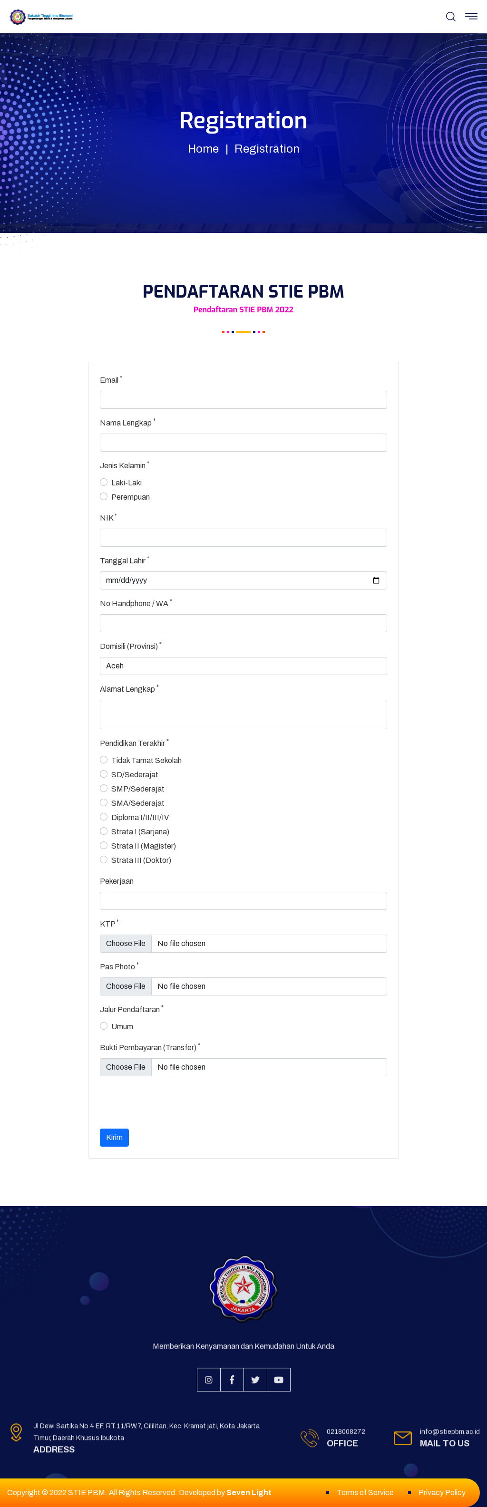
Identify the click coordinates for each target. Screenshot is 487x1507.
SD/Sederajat (134, 775)
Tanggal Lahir (124, 560)
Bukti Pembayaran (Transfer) (150, 1047)
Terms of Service (365, 1492)
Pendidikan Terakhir (134, 742)
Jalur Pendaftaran (132, 1009)
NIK (108, 517)
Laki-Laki (126, 483)
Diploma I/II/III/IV (140, 817)
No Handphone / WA (136, 603)
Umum (122, 1027)
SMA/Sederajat (138, 803)
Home (203, 149)
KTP (109, 923)
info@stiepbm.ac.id (450, 1436)
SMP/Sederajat (138, 789)
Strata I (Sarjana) (140, 832)
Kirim (114, 1137)
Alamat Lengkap (129, 688)
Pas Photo (119, 966)
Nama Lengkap (128, 422)
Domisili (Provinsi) (131, 645)
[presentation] (172, 1102)
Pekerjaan (117, 881)
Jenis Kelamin (124, 465)
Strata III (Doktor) (141, 860)
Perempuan (130, 497)
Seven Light (249, 1492)
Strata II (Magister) (143, 846)
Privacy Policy (442, 1492)
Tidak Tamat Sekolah (146, 760)
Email (111, 379)
